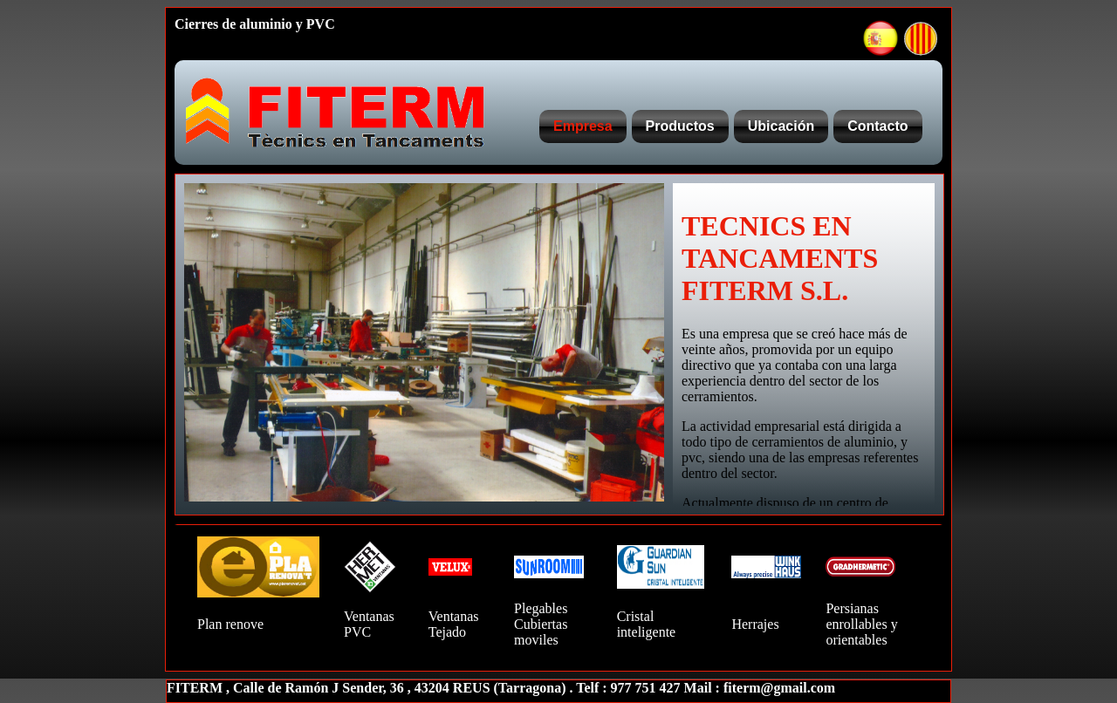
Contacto (877, 126)
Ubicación (781, 126)
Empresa (583, 126)
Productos (680, 126)
